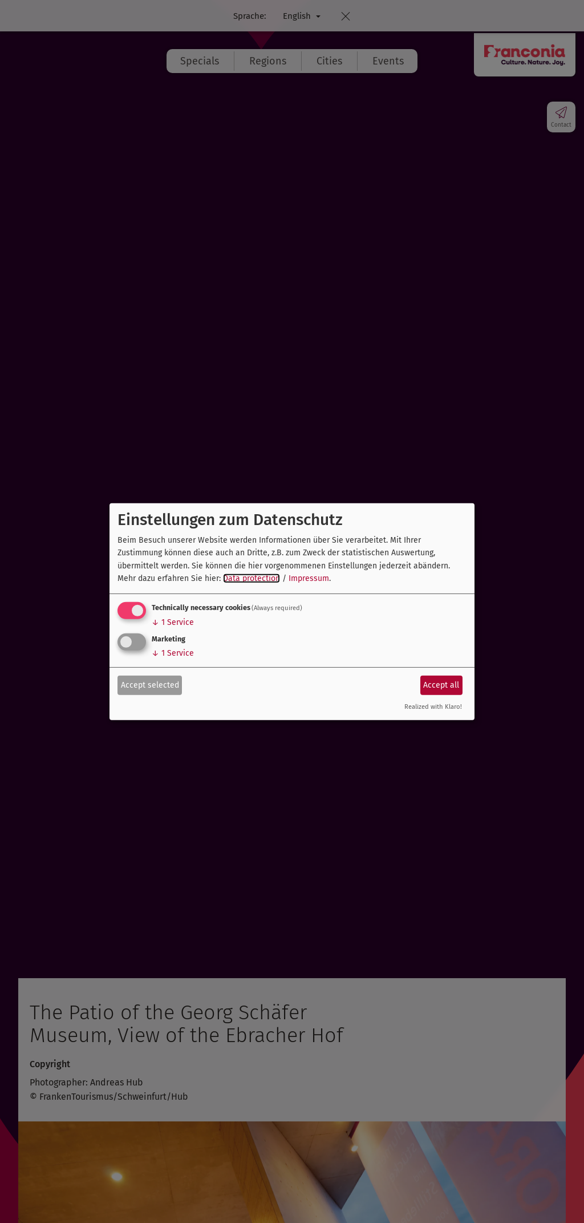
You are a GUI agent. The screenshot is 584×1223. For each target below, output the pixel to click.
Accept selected (150, 685)
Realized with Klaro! (433, 707)
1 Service (173, 622)
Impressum (309, 578)
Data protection (251, 578)
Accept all (441, 685)
